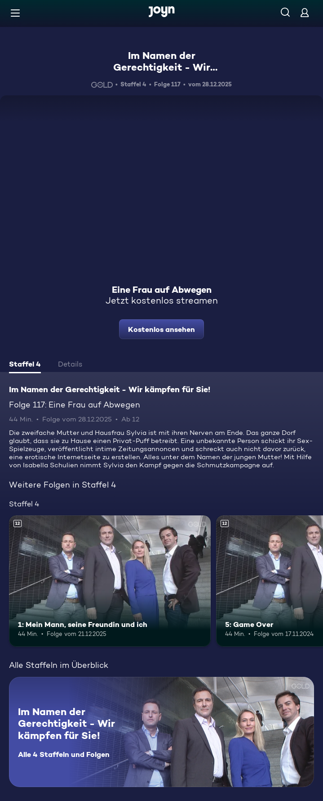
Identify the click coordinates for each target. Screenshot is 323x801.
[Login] (304, 12)
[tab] (25, 365)
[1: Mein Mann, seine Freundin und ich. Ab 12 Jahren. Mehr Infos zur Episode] (110, 581)
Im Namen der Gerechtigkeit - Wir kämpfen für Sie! (161, 67)
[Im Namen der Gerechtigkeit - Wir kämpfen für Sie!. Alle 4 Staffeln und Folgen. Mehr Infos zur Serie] (161, 732)
